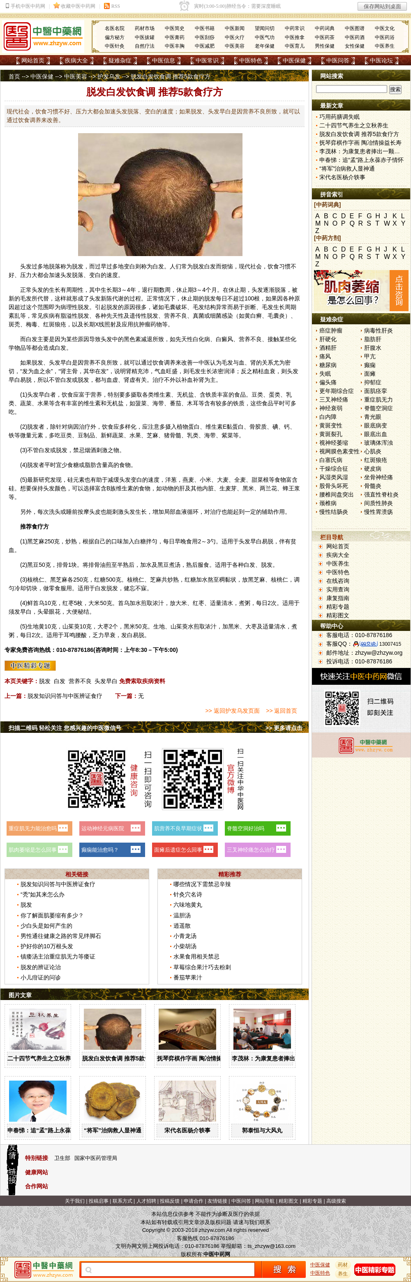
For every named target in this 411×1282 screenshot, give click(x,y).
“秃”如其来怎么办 (43, 894)
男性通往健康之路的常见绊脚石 (61, 936)
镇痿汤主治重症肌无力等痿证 (58, 956)
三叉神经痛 (333, 399)
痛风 (325, 356)
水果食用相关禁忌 (196, 956)
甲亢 (370, 356)
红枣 (68, 603)
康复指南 (337, 598)
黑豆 (33, 564)
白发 (59, 681)
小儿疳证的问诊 (41, 977)
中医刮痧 (205, 37)
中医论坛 (381, 60)
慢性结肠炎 (333, 511)
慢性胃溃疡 (378, 511)
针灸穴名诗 (187, 894)
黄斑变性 (330, 425)
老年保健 (265, 46)
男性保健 (325, 46)
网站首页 (32, 60)
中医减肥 (205, 46)
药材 (343, 1265)
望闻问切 (265, 28)
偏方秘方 (115, 37)
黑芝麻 (35, 541)
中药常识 (295, 28)
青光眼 (372, 416)
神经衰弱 (330, 408)
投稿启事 (99, 1201)
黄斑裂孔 (330, 434)
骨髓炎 (372, 486)
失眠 (325, 373)
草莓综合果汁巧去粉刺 (202, 967)
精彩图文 (337, 615)
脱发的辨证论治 (41, 967)
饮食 (273, 266)
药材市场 (145, 28)
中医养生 (385, 46)
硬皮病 (372, 468)
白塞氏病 (330, 460)
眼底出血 (375, 434)
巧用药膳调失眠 (339, 116)
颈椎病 (328, 503)
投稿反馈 (170, 1201)
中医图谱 (355, 28)
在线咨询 (337, 580)
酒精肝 (328, 347)
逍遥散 (182, 925)
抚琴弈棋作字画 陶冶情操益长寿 (198, 1058)
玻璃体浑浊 (378, 442)
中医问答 (337, 60)
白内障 (328, 416)
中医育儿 (295, 46)
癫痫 (370, 365)
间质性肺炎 (378, 503)
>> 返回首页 (281, 710)
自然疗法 (145, 46)
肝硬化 (328, 339)
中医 (204, 362)
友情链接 (217, 1201)
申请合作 (193, 1201)
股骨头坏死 (333, 486)
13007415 (390, 644)
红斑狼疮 (375, 460)
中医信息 (163, 60)
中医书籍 (205, 28)
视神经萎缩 (333, 442)
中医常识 (207, 60)
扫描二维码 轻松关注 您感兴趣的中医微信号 (65, 728)
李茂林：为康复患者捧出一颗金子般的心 (283, 1058)
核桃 (133, 579)
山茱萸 (71, 626)
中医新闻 (235, 28)
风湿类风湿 (333, 477)
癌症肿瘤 (330, 330)
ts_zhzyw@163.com (271, 1246)
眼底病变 (375, 425)
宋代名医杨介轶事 (187, 1130)
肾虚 (129, 380)
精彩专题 (337, 606)
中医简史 (175, 28)
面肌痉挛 (375, 391)
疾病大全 (76, 60)
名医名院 (115, 28)
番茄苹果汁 (187, 977)
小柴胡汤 (184, 946)
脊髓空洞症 (378, 408)
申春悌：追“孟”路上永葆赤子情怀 (50, 1130)
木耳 (193, 403)
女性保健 (355, 46)
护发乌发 (108, 76)
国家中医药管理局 (95, 1158)
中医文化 (385, 28)
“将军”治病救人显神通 (112, 1130)
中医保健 (294, 60)
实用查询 (337, 589)
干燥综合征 (333, 468)
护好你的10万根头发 (47, 946)
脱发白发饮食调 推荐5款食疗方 (122, 1058)
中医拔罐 (145, 37)
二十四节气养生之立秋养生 (41, 1058)
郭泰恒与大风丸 (262, 1130)
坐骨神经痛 (378, 477)
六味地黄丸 (187, 904)
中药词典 (325, 28)
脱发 (45, 681)
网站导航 (265, 1201)
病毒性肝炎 (378, 330)
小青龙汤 (184, 936)
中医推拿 (295, 37)
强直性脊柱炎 (381, 494)
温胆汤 (182, 915)
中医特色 (250, 60)
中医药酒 (355, 37)
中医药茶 (325, 37)
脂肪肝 (372, 339)
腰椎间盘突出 (336, 494)
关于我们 (75, 1201)
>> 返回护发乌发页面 (232, 710)
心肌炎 (372, 451)
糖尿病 (328, 365)
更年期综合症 (336, 391)
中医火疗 (235, 37)
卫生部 (62, 1158)
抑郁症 (372, 382)
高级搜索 (336, 1201)
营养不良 (80, 681)
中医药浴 (385, 37)
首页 (14, 76)
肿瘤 (144, 324)
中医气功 (265, 37)
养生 (343, 1274)
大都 (37, 275)
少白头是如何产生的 (46, 925)
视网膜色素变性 (339, 451)
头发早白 (106, 681)
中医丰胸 (175, 46)
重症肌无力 (378, 399)
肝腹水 (372, 347)
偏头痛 (328, 382)
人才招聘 (146, 1201)
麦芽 (231, 488)
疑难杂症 (120, 60)
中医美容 (235, 46)
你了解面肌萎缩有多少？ (52, 915)
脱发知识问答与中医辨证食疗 (65, 696)
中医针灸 (115, 46)
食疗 (37, 526)
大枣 (103, 626)
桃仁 (38, 579)
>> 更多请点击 (284, 728)
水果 (43, 403)
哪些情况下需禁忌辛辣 (202, 884)
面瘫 (370, 373)
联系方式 (122, 1201)
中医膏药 (175, 37)
